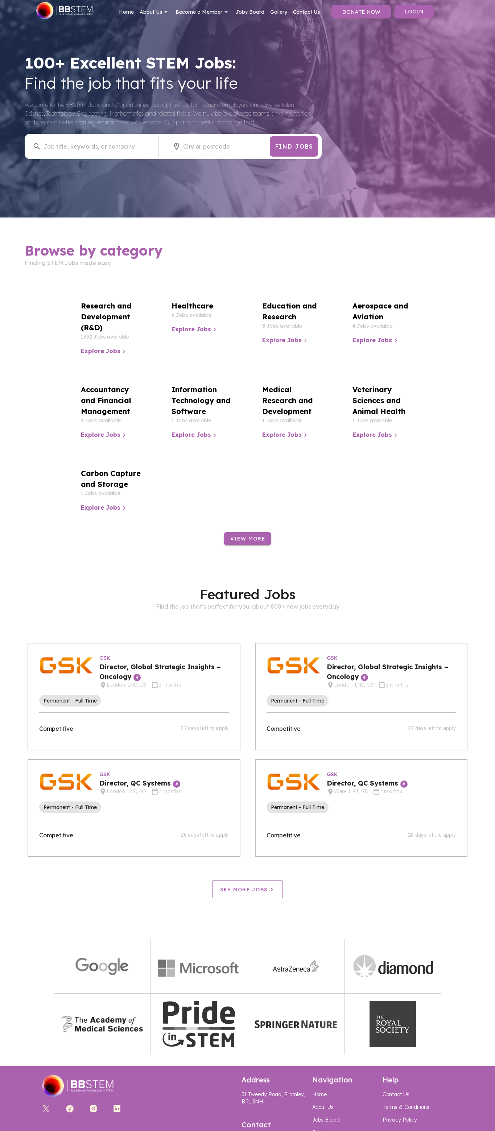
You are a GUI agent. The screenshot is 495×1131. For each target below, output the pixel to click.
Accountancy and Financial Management (106, 400)
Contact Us (306, 12)
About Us (155, 12)
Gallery (278, 12)
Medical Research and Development (287, 400)
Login (414, 11)
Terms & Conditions (406, 1107)
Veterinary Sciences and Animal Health (378, 400)
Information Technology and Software (201, 400)
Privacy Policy (400, 1119)
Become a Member (203, 12)
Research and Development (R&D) (106, 316)
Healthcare (192, 305)
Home (126, 12)
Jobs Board (250, 12)
